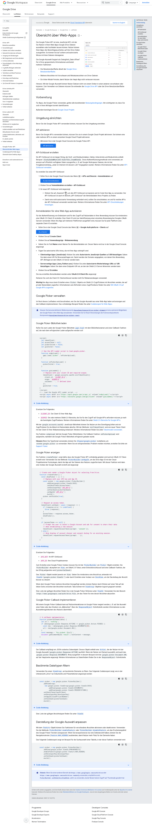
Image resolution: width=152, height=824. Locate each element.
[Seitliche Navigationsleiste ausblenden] (26, 820)
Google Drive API (91, 86)
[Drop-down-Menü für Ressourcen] (88, 2)
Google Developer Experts (40, 815)
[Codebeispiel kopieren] (126, 335)
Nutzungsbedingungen (93, 103)
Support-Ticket (41, 446)
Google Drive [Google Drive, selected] (51, 3)
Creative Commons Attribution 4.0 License (88, 790)
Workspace (17, 2)
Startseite (39, 30)
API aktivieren (48, 146)
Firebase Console (98, 822)
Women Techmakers (39, 822)
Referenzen (29, 14)
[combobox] (111, 3)
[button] (14, 48)
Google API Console (98, 811)
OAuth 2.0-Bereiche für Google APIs (106, 420)
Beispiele (40, 14)
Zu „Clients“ (43, 232)
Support (51, 14)
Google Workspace (51, 30)
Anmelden (145, 2)
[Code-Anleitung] (122, 335)
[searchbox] (15, 21)
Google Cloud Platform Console (102, 815)
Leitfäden (74, 30)
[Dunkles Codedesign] (119, 335)
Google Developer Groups (40, 811)
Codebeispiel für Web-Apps (101, 304)
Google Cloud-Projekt (66, 110)
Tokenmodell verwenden (113, 430)
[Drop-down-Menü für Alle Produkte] (72, 2)
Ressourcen (81, 3)
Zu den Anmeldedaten (51, 181)
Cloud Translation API (77, 23)
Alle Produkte (65, 3)
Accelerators (36, 818)
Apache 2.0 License (126, 790)
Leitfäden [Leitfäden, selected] (17, 14)
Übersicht (38, 3)
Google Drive (9, 9)
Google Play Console (99, 818)
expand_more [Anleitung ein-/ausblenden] (128, 403)
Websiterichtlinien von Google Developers (76, 792)
